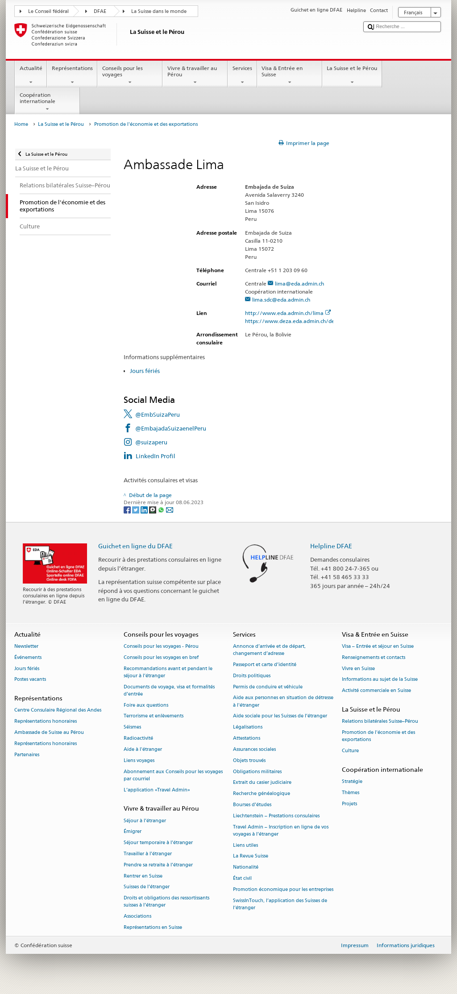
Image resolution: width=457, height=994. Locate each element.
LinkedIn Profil (155, 456)
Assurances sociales (254, 749)
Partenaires (26, 755)
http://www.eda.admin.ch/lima (288, 313)
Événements (28, 657)
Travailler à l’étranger (148, 854)
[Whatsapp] (162, 509)
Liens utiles (245, 845)
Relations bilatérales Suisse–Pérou (380, 722)
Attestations (246, 738)
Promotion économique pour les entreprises (283, 889)
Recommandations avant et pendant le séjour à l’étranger (168, 672)
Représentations (72, 75)
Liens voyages (139, 760)
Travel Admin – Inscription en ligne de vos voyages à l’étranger (280, 830)
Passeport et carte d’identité (264, 664)
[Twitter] (136, 509)
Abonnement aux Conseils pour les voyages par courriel (173, 775)
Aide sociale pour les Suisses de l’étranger (280, 716)
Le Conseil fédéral (48, 11)
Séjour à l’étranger (145, 821)
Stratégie (352, 782)
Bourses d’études (252, 805)
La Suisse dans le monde (159, 11)
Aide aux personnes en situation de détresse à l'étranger (283, 701)
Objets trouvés (249, 760)
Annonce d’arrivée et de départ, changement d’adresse (269, 649)
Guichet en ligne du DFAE (135, 546)
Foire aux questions (146, 705)
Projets (349, 804)
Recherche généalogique (261, 794)
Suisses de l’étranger (147, 887)
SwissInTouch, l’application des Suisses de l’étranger (280, 904)
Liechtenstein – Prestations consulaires (276, 816)
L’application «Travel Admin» (157, 790)
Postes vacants (30, 680)
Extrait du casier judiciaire (262, 783)
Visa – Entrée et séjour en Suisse (378, 646)
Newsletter (26, 646)
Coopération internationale (47, 102)
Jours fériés (145, 370)
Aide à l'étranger (143, 749)
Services (242, 75)
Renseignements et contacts (373, 657)
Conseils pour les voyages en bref (161, 657)
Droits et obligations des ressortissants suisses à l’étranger (166, 901)
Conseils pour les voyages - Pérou (161, 646)
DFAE (100, 11)
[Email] (169, 509)
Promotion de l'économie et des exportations (378, 735)
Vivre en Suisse (358, 668)
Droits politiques (251, 676)
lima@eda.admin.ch (299, 283)
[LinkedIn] (145, 509)
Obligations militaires (257, 771)
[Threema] (153, 509)
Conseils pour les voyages (130, 75)
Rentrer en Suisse (143, 876)
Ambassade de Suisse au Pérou (49, 732)
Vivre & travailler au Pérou (195, 75)
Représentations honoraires (45, 722)
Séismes (132, 727)
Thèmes (350, 792)
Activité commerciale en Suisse (376, 691)
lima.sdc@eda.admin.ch (281, 299)
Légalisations (247, 727)
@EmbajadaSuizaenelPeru (170, 428)
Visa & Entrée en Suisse (290, 75)
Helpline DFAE (331, 546)
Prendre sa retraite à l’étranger (158, 865)
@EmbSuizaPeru (157, 414)
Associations (137, 916)
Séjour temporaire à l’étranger (158, 843)
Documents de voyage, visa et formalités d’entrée (169, 690)
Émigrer (132, 832)
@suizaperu (151, 442)
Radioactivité (138, 738)
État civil (242, 878)
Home (21, 124)
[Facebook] (128, 509)
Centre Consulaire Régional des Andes (57, 710)
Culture (350, 751)
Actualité (30, 75)
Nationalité (245, 867)
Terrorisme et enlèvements (153, 716)
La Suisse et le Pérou (352, 75)
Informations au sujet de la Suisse (380, 680)
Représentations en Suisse (153, 927)
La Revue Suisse (250, 856)
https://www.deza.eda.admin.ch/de (293, 321)
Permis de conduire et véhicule (268, 687)
